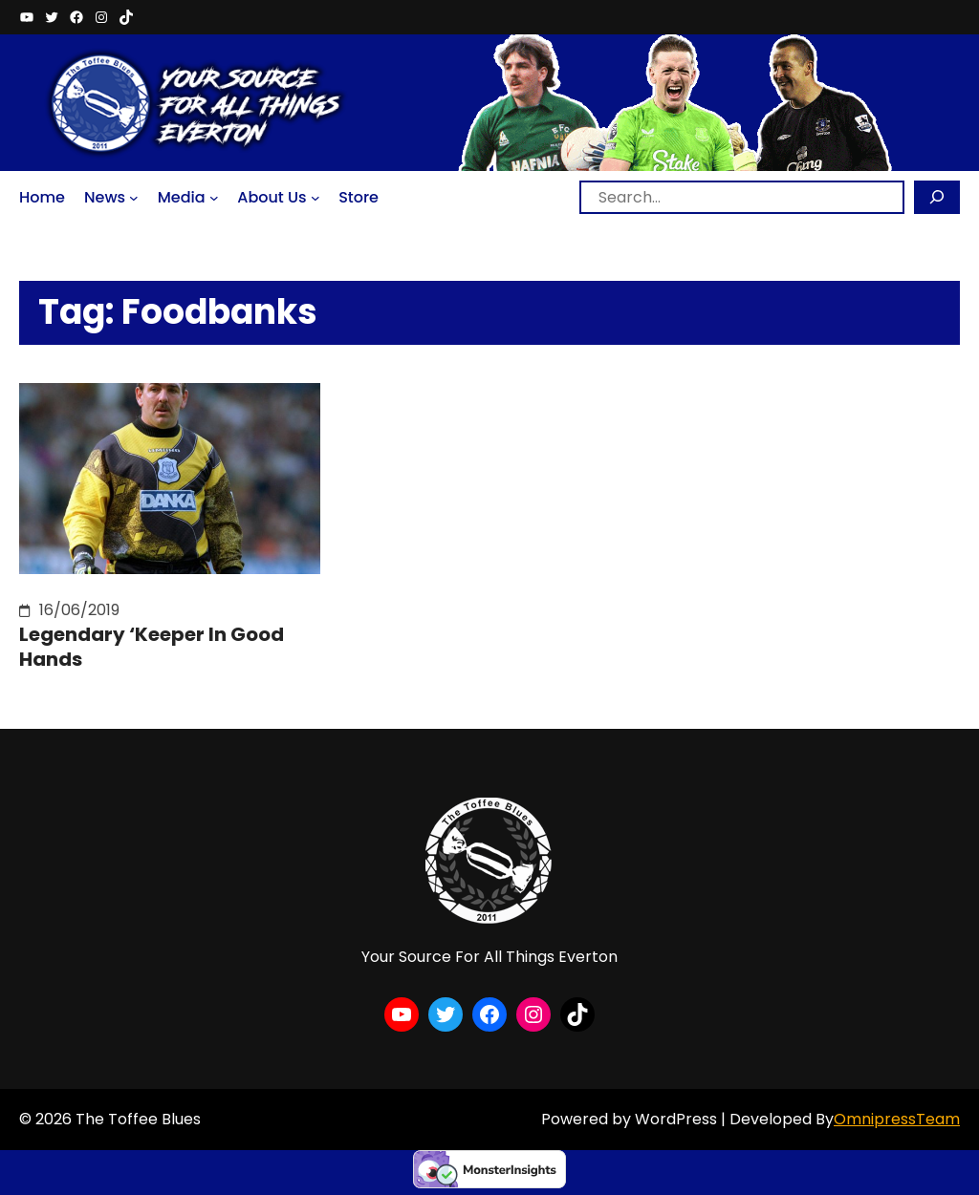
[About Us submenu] (315, 198)
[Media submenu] (214, 198)
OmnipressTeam (897, 1119)
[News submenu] (134, 198)
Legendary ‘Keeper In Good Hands (151, 647)
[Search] (937, 197)
